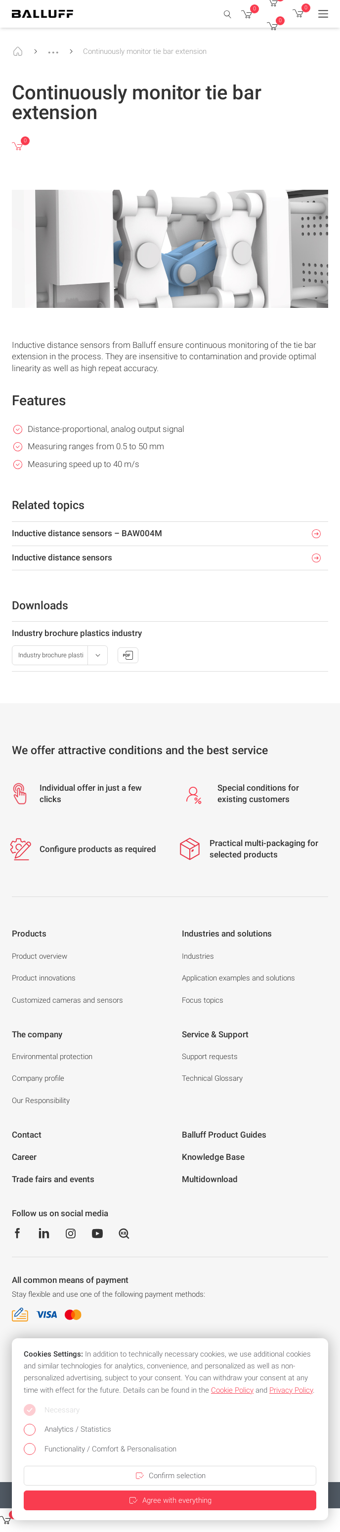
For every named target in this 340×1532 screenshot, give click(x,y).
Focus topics (202, 1000)
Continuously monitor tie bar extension (145, 51)
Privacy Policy (291, 1390)
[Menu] (323, 14)
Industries (198, 956)
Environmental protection (52, 1056)
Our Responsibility (41, 1100)
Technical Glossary (212, 1078)
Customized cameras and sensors (67, 1000)
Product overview (39, 956)
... (53, 48)
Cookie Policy (232, 1390)
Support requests (210, 1056)
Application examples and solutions (238, 978)
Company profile (38, 1078)
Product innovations (44, 978)
